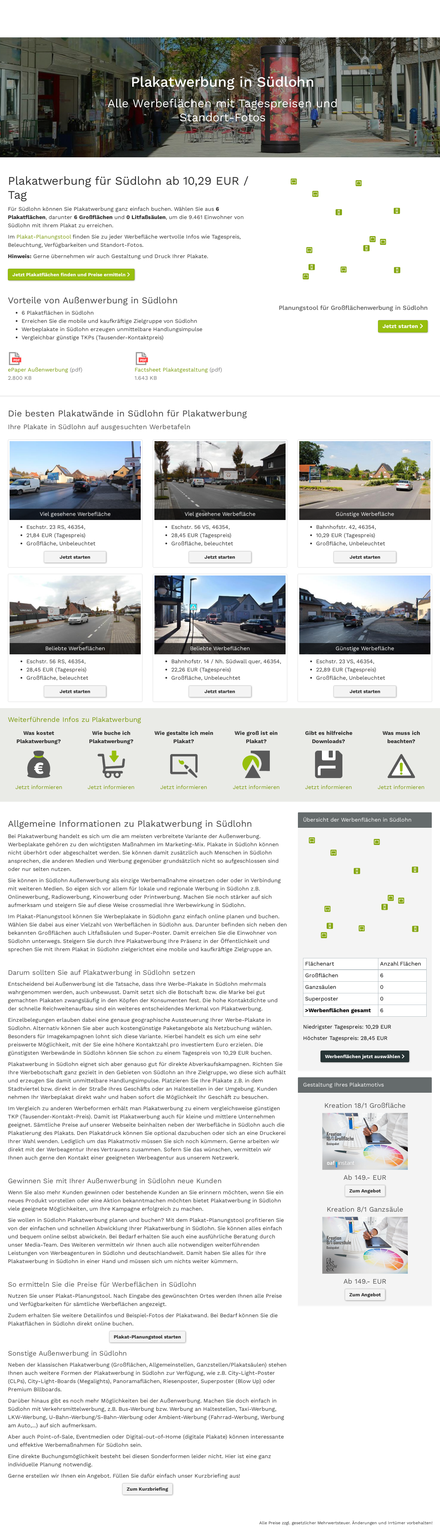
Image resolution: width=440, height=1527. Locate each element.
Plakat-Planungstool (43, 236)
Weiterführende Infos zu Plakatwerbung (74, 719)
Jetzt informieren (38, 787)
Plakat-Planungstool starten (147, 1337)
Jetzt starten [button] (402, 326)
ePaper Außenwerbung (38, 369)
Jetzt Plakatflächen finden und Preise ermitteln (71, 274)
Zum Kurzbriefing (147, 1489)
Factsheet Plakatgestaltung (171, 369)
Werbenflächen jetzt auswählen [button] (365, 1056)
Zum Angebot (365, 1190)
